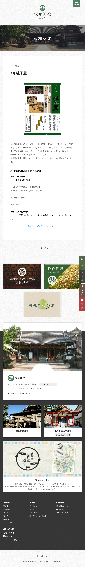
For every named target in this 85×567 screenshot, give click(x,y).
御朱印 (5, 516)
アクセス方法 (8, 522)
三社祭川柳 (33, 513)
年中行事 (12, 394)
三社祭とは (33, 506)
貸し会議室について (63, 435)
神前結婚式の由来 (62, 506)
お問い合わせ (25, 394)
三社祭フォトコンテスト (37, 516)
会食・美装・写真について (65, 513)
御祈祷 (5, 513)
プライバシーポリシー (12, 540)
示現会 (31, 509)
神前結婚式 (60, 503)
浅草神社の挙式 (61, 509)
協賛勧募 (6, 519)
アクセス (48, 384)
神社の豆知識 (8, 529)
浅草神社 (16, 377)
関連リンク (7, 536)
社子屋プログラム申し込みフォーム (42, 226)
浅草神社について (9, 506)
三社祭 (32, 503)
